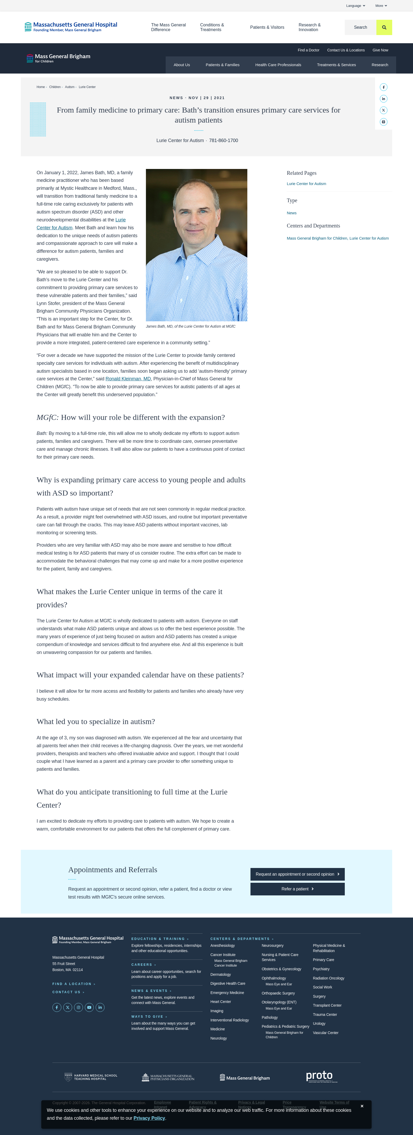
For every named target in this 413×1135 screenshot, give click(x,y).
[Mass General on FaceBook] (56, 1007)
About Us (182, 64)
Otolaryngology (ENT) (279, 1002)
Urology (319, 1023)
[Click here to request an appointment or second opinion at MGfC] (297, 874)
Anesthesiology (222, 945)
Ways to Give (147, 1016)
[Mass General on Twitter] (67, 1007)
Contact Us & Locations (346, 50)
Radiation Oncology (328, 978)
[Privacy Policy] (149, 1118)
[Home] (80, 27)
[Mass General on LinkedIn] (100, 1007)
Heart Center (220, 1002)
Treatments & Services (336, 64)
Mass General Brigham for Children (317, 238)
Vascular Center (325, 1033)
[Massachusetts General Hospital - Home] (88, 940)
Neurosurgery (273, 945)
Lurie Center (87, 87)
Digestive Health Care (227, 983)
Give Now (380, 50)
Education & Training (158, 939)
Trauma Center (325, 1014)
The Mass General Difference (168, 27)
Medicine (217, 1029)
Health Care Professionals (278, 64)
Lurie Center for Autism (306, 183)
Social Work (322, 987)
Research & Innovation (310, 27)
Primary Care (323, 960)
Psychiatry (321, 969)
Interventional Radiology (229, 1020)
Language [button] (355, 6)
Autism (70, 87)
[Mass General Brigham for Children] (58, 58)
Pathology (270, 1017)
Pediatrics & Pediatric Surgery (285, 1026)
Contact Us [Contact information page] (66, 992)
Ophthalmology (274, 978)
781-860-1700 (223, 140)
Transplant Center (327, 1005)
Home (41, 87)
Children (55, 87)
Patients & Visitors (267, 27)
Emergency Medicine (227, 993)
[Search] (368, 27)
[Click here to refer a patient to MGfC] (297, 889)
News (292, 213)
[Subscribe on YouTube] (89, 1007)
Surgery (319, 996)
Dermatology (220, 974)
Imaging (216, 1011)
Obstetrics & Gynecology (281, 969)
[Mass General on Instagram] (78, 1007)
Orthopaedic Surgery (278, 993)
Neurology (218, 1038)
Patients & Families (222, 64)
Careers (142, 965)
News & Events (149, 991)
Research (380, 64)
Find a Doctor (308, 50)
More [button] (381, 6)
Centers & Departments (240, 939)
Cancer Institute (222, 955)
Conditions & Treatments (212, 27)
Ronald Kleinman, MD (128, 378)
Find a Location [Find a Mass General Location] (72, 984)
